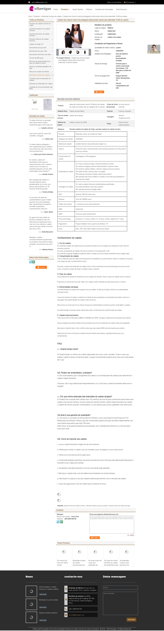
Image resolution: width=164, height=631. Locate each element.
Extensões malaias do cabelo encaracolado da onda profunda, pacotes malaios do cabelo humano (79, 566)
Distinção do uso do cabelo (48, 600)
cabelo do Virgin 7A (36, 44)
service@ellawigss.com (39, 2)
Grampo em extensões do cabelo (41, 83)
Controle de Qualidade (104, 9)
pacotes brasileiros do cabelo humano (39, 29)
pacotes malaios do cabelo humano (74, 505)
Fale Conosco (121, 9)
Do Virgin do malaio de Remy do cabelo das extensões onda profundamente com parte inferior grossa (111, 566)
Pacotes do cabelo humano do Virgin (40, 24)
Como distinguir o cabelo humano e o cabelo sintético (49, 588)
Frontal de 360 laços (36, 58)
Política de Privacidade (41, 629)
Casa (56, 9)
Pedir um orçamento (114, 2)
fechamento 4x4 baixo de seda (40, 54)
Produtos (64, 9)
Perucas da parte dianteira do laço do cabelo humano (39, 62)
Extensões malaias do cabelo (52, 16)
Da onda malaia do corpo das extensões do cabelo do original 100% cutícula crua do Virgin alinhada (95, 566)
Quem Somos (78, 9)
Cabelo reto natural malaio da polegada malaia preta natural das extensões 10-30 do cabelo (74, 60)
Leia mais (43, 594)
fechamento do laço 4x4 (37, 47)
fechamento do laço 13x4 (38, 51)
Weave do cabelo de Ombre (39, 71)
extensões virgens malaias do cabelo (97, 505)
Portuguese (130, 2)
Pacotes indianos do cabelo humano (39, 40)
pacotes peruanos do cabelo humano (39, 34)
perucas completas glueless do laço (40, 67)
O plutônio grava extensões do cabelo (40, 79)
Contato (100, 92)
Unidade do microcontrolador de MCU (40, 88)
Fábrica (89, 9)
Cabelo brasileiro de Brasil (48, 613)
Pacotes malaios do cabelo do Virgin (119, 505)
